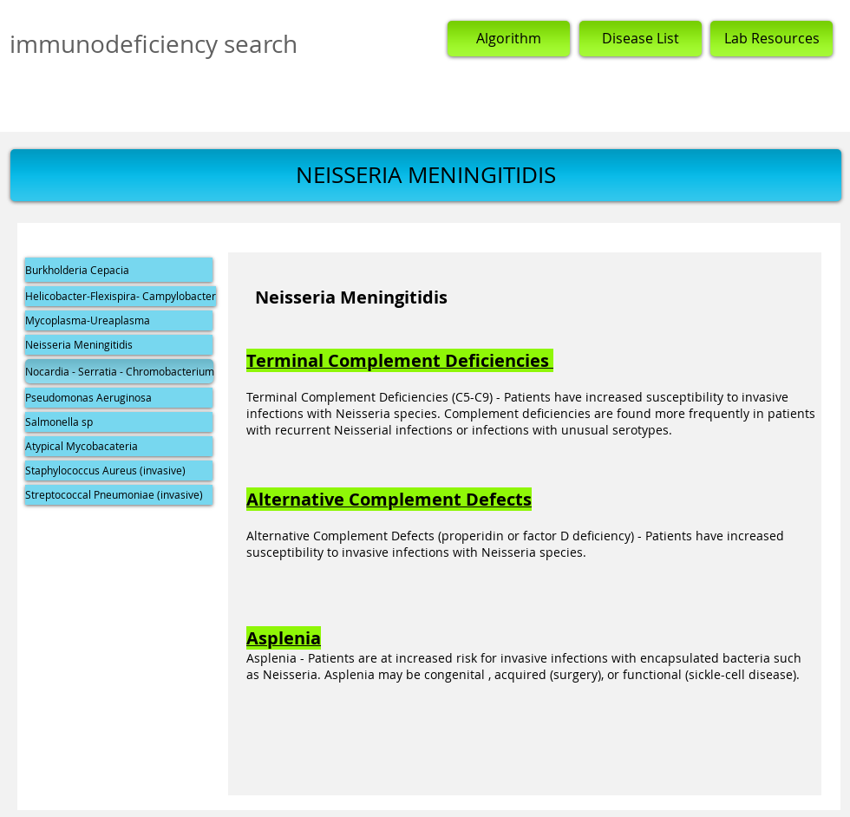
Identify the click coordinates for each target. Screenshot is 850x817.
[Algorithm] (509, 38)
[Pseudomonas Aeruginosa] (118, 398)
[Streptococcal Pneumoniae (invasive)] (118, 495)
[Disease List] (640, 38)
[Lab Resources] (771, 38)
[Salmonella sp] (118, 422)
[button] (425, 175)
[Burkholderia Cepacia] (118, 270)
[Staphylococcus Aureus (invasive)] (118, 470)
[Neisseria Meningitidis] (118, 345)
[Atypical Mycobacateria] (118, 446)
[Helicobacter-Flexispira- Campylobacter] (120, 296)
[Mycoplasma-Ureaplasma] (118, 320)
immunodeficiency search (154, 44)
